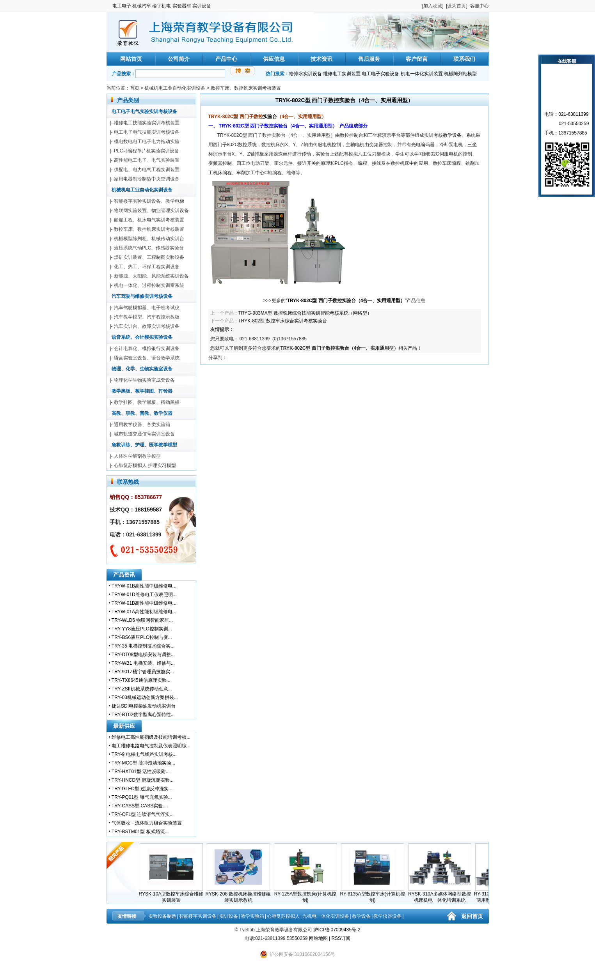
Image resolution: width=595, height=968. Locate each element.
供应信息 (274, 59)
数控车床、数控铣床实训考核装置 (246, 88)
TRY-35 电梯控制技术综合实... (143, 646)
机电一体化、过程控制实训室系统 (149, 285)
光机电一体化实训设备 (325, 916)
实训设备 (228, 916)
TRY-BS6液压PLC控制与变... (142, 637)
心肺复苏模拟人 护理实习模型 (145, 465)
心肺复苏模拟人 (283, 916)
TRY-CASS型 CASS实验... (139, 806)
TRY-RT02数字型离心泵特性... (143, 714)
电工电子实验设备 (380, 73)
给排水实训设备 (305, 73)
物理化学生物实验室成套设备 (144, 380)
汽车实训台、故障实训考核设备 (146, 326)
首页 (134, 88)
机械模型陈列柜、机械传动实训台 (149, 238)
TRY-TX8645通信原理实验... (141, 680)
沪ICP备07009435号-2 (336, 930)
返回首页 (472, 916)
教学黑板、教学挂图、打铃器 (142, 391)
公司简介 (179, 59)
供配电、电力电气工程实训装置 (146, 169)
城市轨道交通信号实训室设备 (144, 434)
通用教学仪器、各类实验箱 (142, 424)
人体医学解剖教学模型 (137, 456)
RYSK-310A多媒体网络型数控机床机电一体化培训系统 (442, 895)
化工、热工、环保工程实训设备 (146, 266)
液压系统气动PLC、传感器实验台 (149, 248)
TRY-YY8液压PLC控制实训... (142, 629)
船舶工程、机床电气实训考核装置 (149, 220)
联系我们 (464, 59)
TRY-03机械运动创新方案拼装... (145, 697)
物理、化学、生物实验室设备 (142, 369)
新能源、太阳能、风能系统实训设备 (151, 276)
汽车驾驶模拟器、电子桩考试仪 (146, 307)
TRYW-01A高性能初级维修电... (144, 611)
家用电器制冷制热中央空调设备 (146, 179)
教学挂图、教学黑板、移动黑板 (146, 402)
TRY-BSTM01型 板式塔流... (140, 831)
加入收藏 (432, 6)
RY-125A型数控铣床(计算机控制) (307, 895)
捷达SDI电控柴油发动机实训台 (144, 706)
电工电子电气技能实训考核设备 (146, 132)
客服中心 (479, 6)
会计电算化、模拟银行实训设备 (146, 348)
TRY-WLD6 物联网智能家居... (142, 620)
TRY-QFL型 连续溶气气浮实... (143, 814)
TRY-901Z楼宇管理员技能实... (143, 671)
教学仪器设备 (387, 916)
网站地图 (318, 938)
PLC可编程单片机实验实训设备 (146, 151)
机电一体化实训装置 (422, 73)
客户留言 (417, 59)
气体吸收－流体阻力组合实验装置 (147, 823)
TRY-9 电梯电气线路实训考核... (144, 754)
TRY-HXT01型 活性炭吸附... (141, 771)
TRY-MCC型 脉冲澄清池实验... (143, 763)
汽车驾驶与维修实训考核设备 (142, 296)
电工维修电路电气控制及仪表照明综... (151, 746)
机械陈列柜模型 (460, 73)
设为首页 (456, 6)
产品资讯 (124, 575)
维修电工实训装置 (342, 73)
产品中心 (226, 59)
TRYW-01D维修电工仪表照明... (144, 594)
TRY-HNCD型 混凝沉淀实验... (143, 780)
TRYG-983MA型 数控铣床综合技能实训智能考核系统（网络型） (305, 313)
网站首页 (131, 59)
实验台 (270, 116)
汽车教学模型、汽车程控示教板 (146, 317)
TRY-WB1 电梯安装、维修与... (143, 663)
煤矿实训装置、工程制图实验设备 (149, 257)
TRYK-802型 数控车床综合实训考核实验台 (282, 321)
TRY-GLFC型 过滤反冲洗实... (142, 788)
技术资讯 (321, 59)
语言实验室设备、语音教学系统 (146, 358)
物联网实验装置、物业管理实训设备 (151, 210)
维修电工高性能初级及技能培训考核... (151, 737)
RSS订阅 (340, 938)
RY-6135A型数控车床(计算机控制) (374, 895)
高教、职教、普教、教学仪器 (142, 413)
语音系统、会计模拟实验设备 (142, 337)
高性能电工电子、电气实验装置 (146, 160)
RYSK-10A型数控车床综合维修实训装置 (173, 895)
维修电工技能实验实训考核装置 (146, 123)
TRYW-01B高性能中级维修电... (144, 586)
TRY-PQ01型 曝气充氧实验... (142, 797)
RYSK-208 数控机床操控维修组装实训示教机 (241, 895)
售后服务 (369, 59)
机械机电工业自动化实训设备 (174, 88)
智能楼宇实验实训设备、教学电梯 (149, 201)
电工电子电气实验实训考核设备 (144, 111)
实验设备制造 (162, 916)
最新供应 (124, 726)
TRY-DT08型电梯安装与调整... (143, 654)
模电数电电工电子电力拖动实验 (146, 141)
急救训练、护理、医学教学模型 (144, 445)
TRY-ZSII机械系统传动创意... (142, 689)
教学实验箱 (252, 916)
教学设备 (452, 135)
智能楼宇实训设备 (198, 916)
